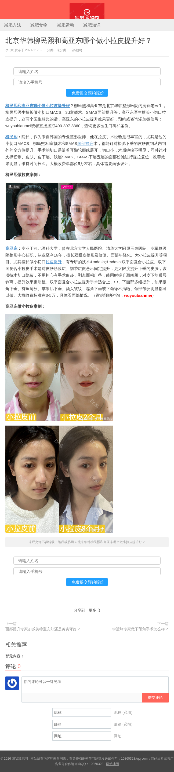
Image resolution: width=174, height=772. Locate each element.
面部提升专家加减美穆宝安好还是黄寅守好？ (43, 629)
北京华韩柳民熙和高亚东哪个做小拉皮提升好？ (78, 40)
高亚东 (11, 248)
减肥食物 (39, 25)
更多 (92, 610)
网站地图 (112, 764)
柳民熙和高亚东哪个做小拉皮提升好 (37, 105)
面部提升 (85, 143)
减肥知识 (91, 25)
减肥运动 (65, 25)
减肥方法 (12, 25)
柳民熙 (11, 136)
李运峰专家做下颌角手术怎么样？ (140, 629)
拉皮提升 (54, 261)
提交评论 (155, 697)
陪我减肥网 (87, 9)
